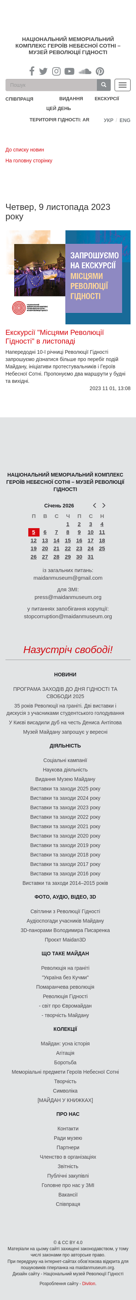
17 (90, 540)
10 (90, 532)
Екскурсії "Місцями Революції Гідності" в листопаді (54, 336)
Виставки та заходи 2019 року (65, 845)
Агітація (65, 1053)
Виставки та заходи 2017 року (65, 864)
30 (79, 557)
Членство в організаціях (68, 1157)
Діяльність (65, 746)
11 (102, 532)
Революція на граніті (65, 968)
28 (56, 557)
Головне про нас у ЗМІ (68, 1185)
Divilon (88, 1283)
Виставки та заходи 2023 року (65, 807)
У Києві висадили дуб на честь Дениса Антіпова (65, 722)
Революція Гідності (65, 996)
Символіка (65, 1091)
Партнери (68, 1147)
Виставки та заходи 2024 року (65, 798)
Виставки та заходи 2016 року (65, 873)
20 (45, 548)
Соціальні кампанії (65, 760)
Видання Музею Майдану (65, 779)
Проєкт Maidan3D (65, 940)
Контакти (67, 1128)
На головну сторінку (28, 160)
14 (56, 540)
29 (68, 557)
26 (33, 557)
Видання (71, 98)
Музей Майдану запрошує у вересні (65, 732)
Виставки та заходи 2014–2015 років (65, 883)
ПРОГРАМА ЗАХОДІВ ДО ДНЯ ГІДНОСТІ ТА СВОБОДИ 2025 (65, 692)
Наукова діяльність (65, 770)
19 (33, 548)
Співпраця (68, 1204)
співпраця (19, 99)
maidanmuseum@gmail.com (67, 578)
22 (68, 548)
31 (90, 557)
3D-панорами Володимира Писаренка (65, 930)
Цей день (64, 108)
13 (45, 540)
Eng (125, 120)
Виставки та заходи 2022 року (65, 817)
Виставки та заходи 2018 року (65, 855)
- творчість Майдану (65, 1015)
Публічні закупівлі (68, 1176)
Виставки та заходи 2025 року (65, 788)
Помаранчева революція (65, 987)
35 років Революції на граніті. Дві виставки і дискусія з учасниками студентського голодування (65, 709)
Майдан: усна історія (65, 1043)
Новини (65, 674)
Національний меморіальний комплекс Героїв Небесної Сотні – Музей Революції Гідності (68, 45)
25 (102, 548)
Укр (109, 120)
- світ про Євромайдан (65, 1006)
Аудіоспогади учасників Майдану (65, 921)
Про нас (68, 1114)
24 (90, 548)
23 (79, 548)
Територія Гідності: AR (60, 119)
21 (56, 548)
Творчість (65, 1081)
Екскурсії (107, 98)
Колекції (65, 1029)
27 (45, 557)
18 (102, 540)
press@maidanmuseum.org (67, 597)
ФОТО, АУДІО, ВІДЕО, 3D (65, 897)
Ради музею (68, 1138)
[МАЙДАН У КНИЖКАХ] (65, 1100)
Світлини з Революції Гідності (65, 911)
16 (79, 540)
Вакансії (68, 1195)
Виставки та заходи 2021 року (65, 826)
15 (68, 540)
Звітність (68, 1166)
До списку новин (24, 150)
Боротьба (65, 1062)
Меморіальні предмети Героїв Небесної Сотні (65, 1072)
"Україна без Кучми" (65, 977)
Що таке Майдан (65, 953)
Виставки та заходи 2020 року (65, 836)
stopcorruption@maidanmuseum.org (68, 616)
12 (33, 540)
